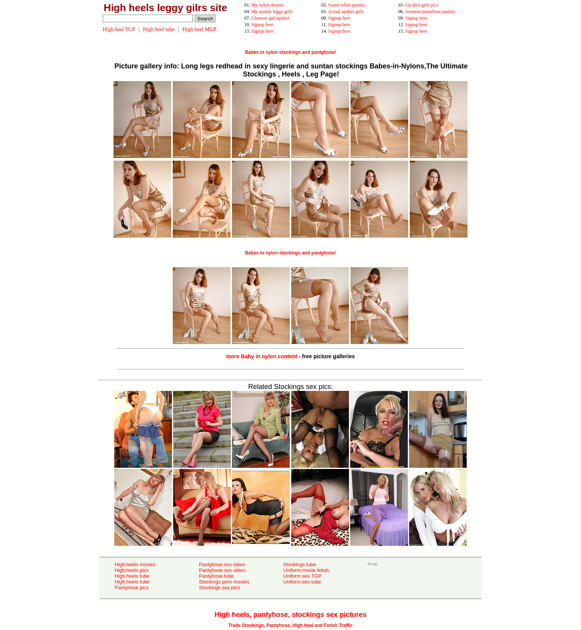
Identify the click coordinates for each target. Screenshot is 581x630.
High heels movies (135, 564)
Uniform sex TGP (302, 576)
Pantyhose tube (216, 576)
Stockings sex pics (219, 587)
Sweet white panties (346, 5)
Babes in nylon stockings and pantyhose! (290, 52)
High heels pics (132, 570)
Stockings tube (299, 564)
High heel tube (159, 29)
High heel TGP (119, 29)
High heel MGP (199, 29)
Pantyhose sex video (222, 564)
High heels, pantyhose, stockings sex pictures (290, 614)
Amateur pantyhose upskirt (430, 11)
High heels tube (132, 576)
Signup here (339, 18)
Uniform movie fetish (306, 570)
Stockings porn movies (224, 582)
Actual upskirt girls (346, 11)
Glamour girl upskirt (270, 18)
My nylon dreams (267, 5)
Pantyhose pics (132, 587)
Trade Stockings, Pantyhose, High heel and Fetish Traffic (290, 625)
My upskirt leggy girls (271, 11)
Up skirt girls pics (421, 5)
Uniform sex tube (302, 582)
